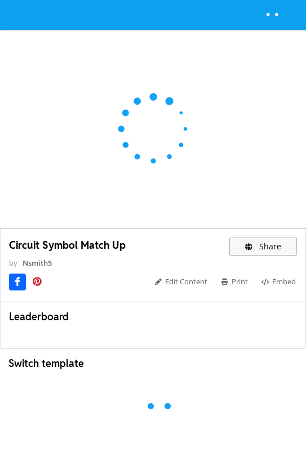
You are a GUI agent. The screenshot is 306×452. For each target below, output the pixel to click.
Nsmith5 (37, 263)
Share (263, 246)
